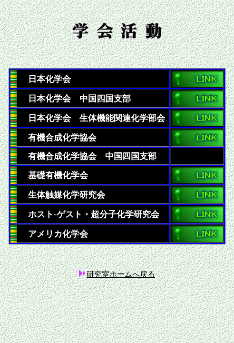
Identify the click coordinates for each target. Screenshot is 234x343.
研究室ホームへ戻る (121, 274)
